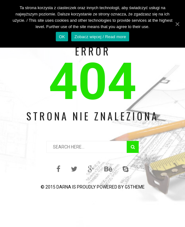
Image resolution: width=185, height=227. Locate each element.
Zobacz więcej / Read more (100, 36)
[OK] (177, 24)
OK (62, 36)
